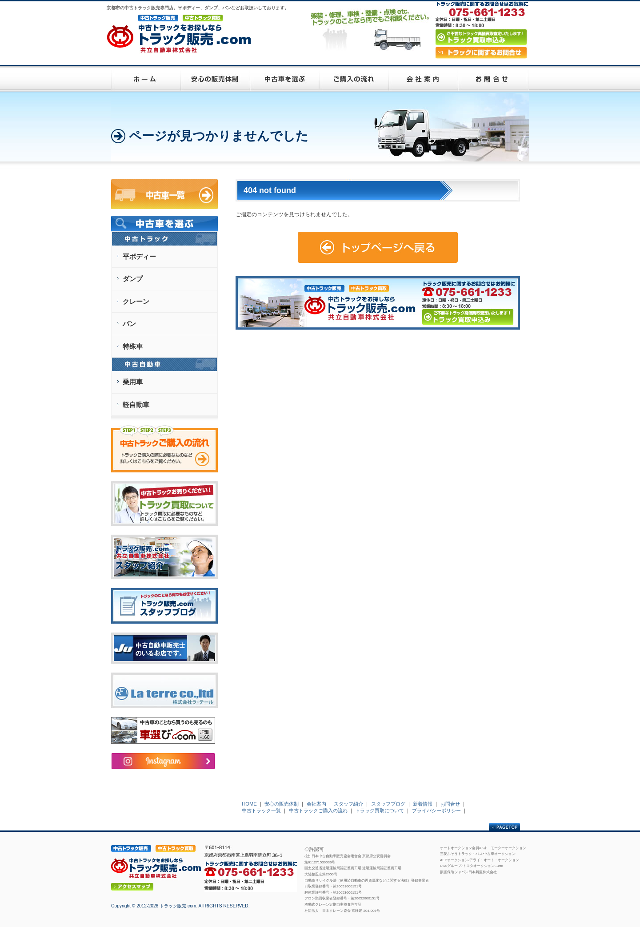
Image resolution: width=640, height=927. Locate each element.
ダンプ (133, 278)
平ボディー (139, 256)
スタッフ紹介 (348, 803)
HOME (249, 803)
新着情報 (422, 803)
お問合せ (450, 803)
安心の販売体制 (281, 803)
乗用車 (133, 382)
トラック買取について (379, 810)
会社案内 (316, 803)
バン (129, 323)
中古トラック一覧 (261, 810)
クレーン (136, 301)
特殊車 (133, 346)
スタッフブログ (388, 803)
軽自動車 (136, 404)
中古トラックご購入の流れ (318, 810)
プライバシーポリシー (436, 810)
